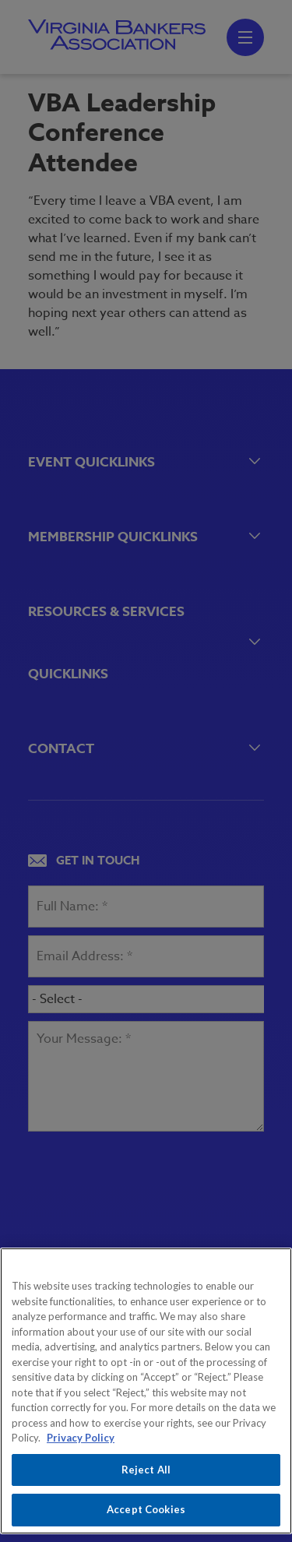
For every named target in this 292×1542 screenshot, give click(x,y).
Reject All (146, 1469)
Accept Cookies (146, 1509)
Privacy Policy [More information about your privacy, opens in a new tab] (80, 1437)
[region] (146, 1391)
